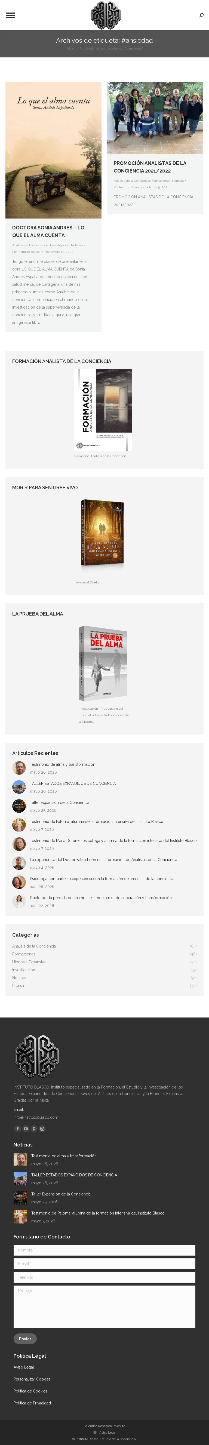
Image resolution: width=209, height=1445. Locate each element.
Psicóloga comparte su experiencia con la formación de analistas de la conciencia (102, 879)
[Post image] (19, 768)
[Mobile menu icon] (10, 15)
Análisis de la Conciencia (30, 245)
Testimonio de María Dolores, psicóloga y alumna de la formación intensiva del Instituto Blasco (113, 840)
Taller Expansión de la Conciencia (59, 802)
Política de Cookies (30, 1391)
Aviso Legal (24, 1367)
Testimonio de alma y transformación (62, 764)
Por (26, 252)
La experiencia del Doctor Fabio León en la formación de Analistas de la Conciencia (103, 859)
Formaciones (161, 181)
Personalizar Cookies (32, 1379)
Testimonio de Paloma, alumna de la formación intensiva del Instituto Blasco (96, 821)
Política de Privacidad (32, 1403)
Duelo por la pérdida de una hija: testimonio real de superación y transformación (101, 898)
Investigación (59, 245)
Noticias (77, 245)
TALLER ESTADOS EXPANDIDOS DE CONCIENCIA (73, 783)
